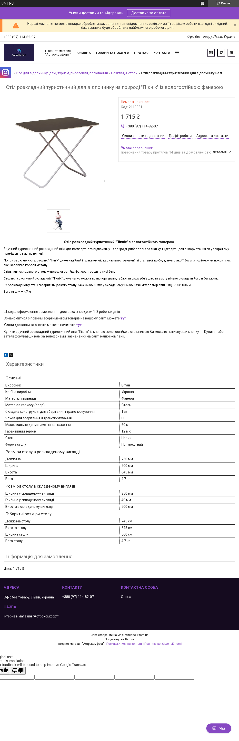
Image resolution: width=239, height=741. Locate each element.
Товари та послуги (112, 53)
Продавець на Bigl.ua (119, 639)
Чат (218, 728)
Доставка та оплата (148, 13)
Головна (83, 53)
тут (123, 318)
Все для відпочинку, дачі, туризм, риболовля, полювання (62, 73)
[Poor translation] (18, 671)
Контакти (161, 53)
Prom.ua (143, 635)
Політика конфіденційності (163, 643)
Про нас (141, 53)
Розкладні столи (124, 73)
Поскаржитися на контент (124, 643)
